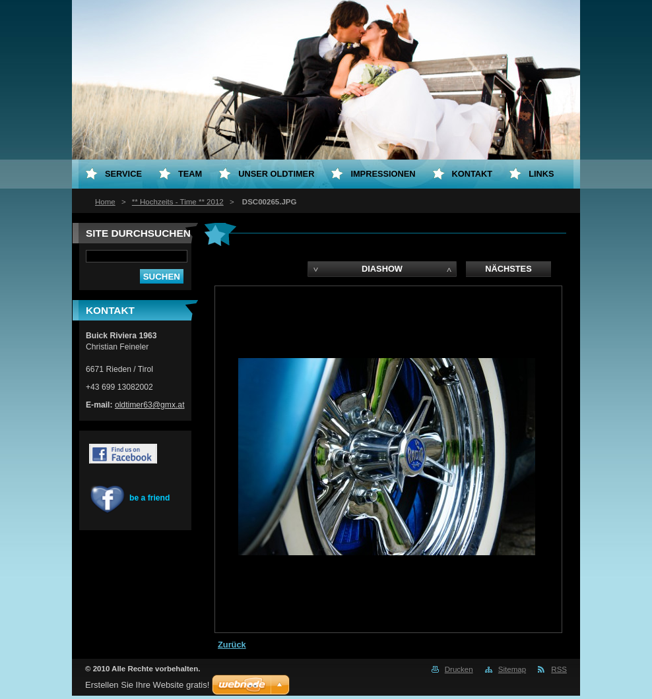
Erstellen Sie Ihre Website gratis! (147, 685)
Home (105, 202)
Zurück (232, 645)
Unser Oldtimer (276, 174)
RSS (559, 669)
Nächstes (508, 269)
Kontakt (472, 174)
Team (190, 174)
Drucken (459, 669)
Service (123, 174)
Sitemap (512, 669)
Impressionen (382, 174)
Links (541, 174)
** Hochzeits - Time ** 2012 (178, 202)
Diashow (382, 269)
